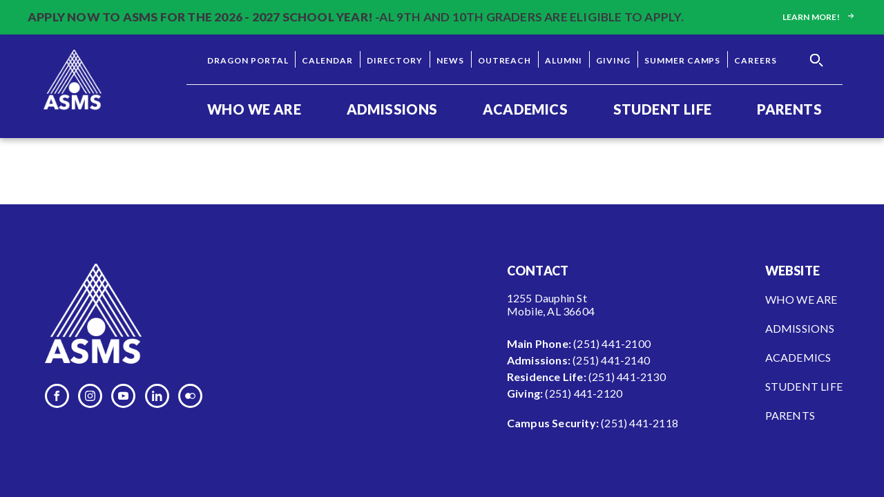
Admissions (392, 109)
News (450, 60)
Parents (789, 109)
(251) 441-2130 (627, 376)
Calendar (327, 60)
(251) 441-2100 (612, 343)
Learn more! (819, 17)
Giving (613, 60)
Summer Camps (682, 60)
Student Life (662, 109)
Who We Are (254, 109)
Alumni (563, 60)
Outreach (505, 60)
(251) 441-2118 (639, 422)
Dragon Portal (247, 60)
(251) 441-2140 (611, 360)
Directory (395, 60)
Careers (755, 60)
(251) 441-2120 (583, 393)
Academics (525, 109)
